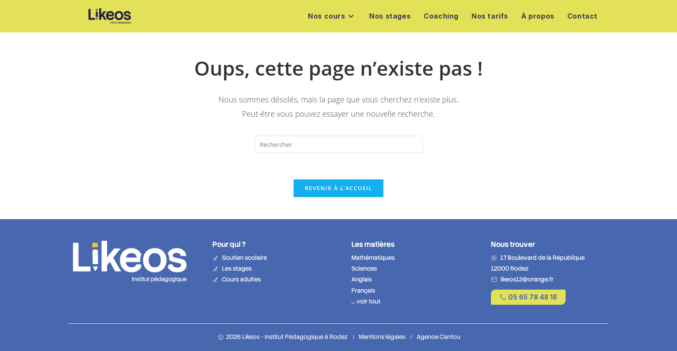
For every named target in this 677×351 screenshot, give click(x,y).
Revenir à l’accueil (338, 188)
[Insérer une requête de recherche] (338, 144)
